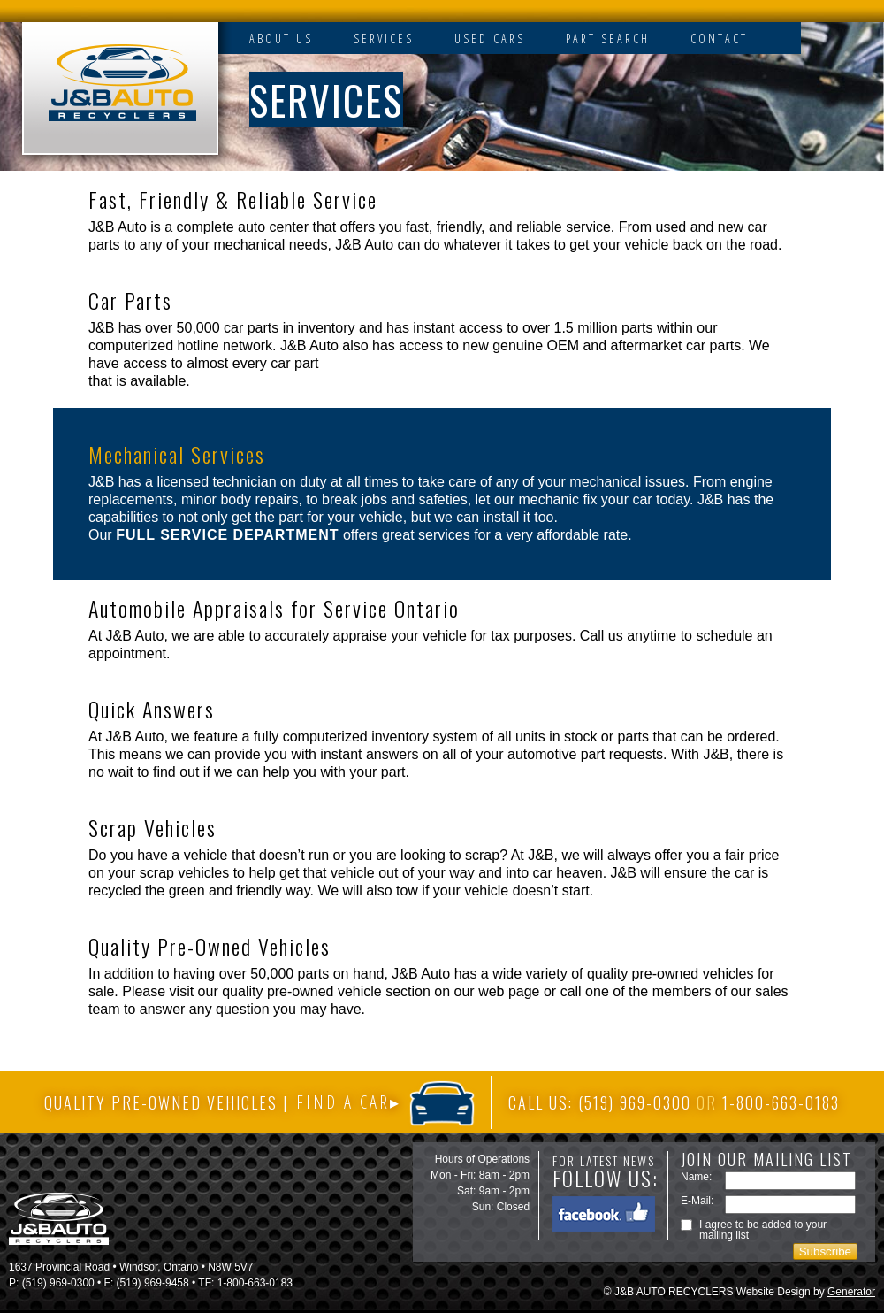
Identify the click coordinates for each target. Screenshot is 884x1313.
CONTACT (719, 38)
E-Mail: (697, 1200)
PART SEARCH (608, 38)
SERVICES (384, 38)
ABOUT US (281, 38)
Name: (696, 1176)
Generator (851, 1292)
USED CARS (489, 38)
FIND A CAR (343, 1102)
